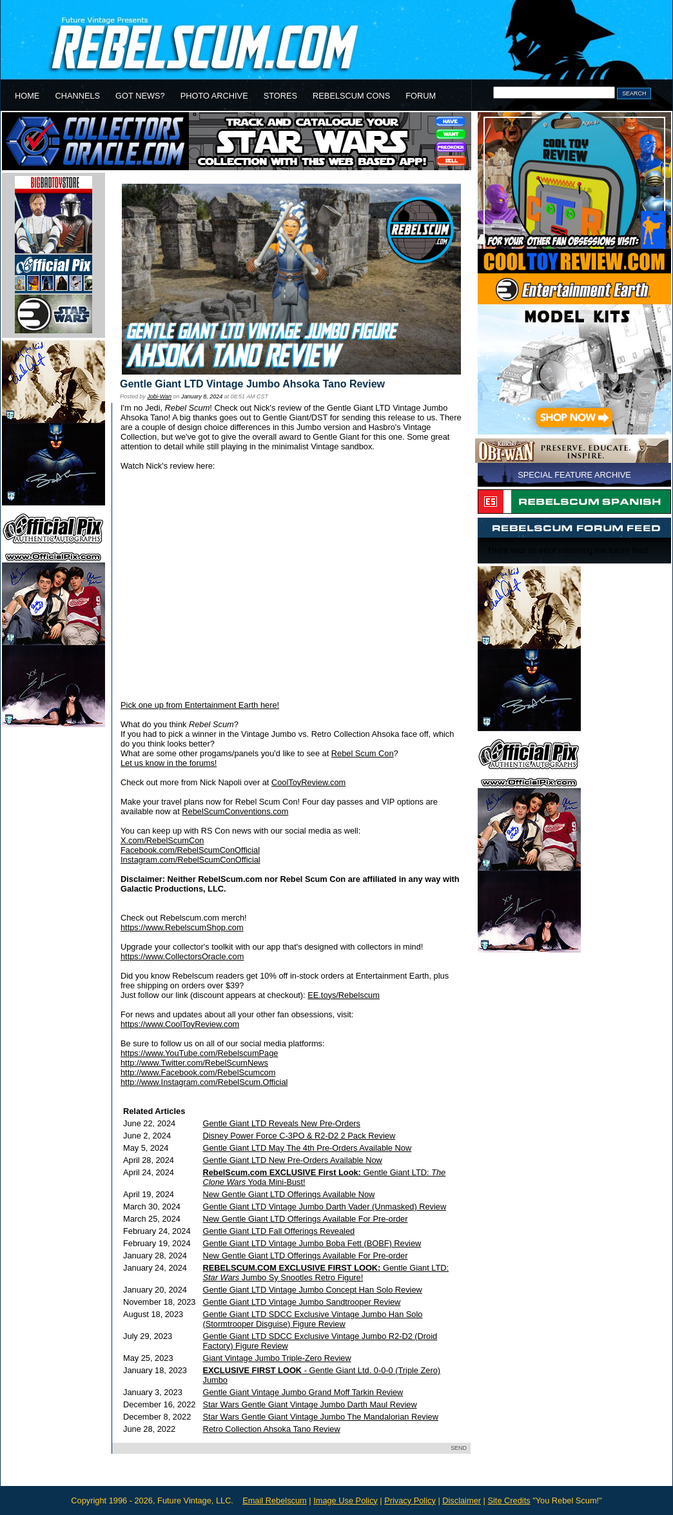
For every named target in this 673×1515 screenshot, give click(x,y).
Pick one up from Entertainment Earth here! (200, 705)
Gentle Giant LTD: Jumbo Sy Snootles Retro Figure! (326, 1272)
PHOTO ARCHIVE (214, 96)
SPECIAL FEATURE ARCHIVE (574, 475)
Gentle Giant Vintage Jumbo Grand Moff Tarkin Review (303, 1392)
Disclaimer (461, 1500)
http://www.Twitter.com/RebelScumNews (194, 1063)
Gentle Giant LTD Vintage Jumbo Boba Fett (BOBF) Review (312, 1243)
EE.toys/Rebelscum (343, 995)
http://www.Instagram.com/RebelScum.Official (204, 1082)
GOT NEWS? (140, 96)
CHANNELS (77, 96)
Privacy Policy (410, 1500)
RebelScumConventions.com (235, 811)
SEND (459, 1448)
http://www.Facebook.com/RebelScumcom (198, 1072)
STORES (280, 96)
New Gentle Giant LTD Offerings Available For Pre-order (305, 1219)
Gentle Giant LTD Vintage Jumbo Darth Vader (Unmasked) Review (325, 1206)
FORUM (420, 96)
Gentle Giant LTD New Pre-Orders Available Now (292, 1160)
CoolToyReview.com (308, 782)
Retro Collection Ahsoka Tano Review (271, 1429)
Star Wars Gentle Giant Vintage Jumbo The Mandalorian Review (320, 1417)
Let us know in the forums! (169, 763)
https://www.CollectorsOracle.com (182, 956)
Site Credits (508, 1500)
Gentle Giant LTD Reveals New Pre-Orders (281, 1123)
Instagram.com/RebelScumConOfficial (190, 860)
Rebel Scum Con (362, 753)
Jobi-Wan (159, 396)
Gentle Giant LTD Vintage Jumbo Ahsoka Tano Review (252, 383)
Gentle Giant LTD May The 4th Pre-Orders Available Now (307, 1148)
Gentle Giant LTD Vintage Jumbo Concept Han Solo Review (312, 1290)
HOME (27, 96)
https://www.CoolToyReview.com (180, 1024)
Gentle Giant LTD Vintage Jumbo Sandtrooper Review (302, 1302)
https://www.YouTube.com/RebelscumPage (199, 1053)
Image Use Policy (345, 1500)
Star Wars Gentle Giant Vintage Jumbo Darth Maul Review (310, 1404)
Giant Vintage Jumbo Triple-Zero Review (277, 1358)
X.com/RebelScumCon (162, 840)
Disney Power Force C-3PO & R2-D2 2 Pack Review (299, 1135)
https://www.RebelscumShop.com (182, 927)
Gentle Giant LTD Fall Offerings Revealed (279, 1231)
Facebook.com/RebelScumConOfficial (190, 850)
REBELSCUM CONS (351, 96)
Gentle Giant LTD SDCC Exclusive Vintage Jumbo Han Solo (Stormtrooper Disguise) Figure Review (313, 1319)
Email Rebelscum (274, 1500)
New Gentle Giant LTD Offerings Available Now (289, 1194)
